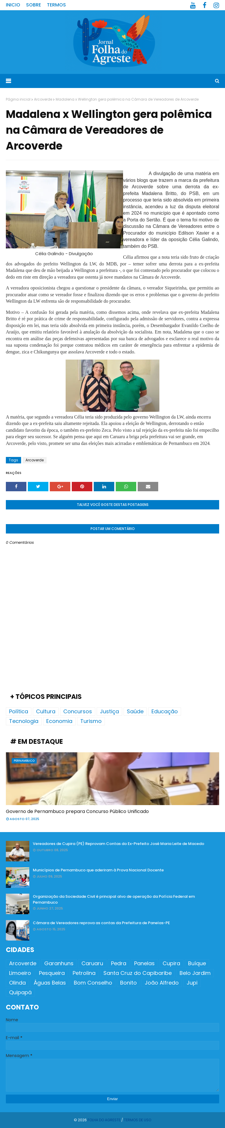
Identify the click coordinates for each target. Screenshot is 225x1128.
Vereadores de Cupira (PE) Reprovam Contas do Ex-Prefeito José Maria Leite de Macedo (118, 843)
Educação (164, 711)
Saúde (135, 711)
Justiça (109, 711)
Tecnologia (23, 721)
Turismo (91, 721)
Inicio (13, 4)
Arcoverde (43, 99)
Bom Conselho (93, 982)
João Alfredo (162, 982)
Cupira (171, 963)
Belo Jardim (195, 973)
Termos (56, 4)
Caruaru (92, 963)
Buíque (197, 963)
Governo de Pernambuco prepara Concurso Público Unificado (77, 811)
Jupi (192, 982)
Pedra (118, 963)
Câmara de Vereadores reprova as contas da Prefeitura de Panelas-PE (101, 923)
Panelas (144, 963)
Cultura (45, 711)
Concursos (77, 711)
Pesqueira (52, 973)
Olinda (17, 982)
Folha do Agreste (104, 1119)
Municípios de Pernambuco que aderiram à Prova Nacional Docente (98, 870)
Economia (59, 721)
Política (18, 711)
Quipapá (20, 992)
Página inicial (18, 99)
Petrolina (84, 973)
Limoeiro (20, 973)
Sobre (33, 4)
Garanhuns (59, 963)
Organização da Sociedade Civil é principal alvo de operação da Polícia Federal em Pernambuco (114, 899)
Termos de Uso (137, 1119)
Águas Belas (50, 982)
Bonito (128, 982)
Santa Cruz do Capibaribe (137, 973)
